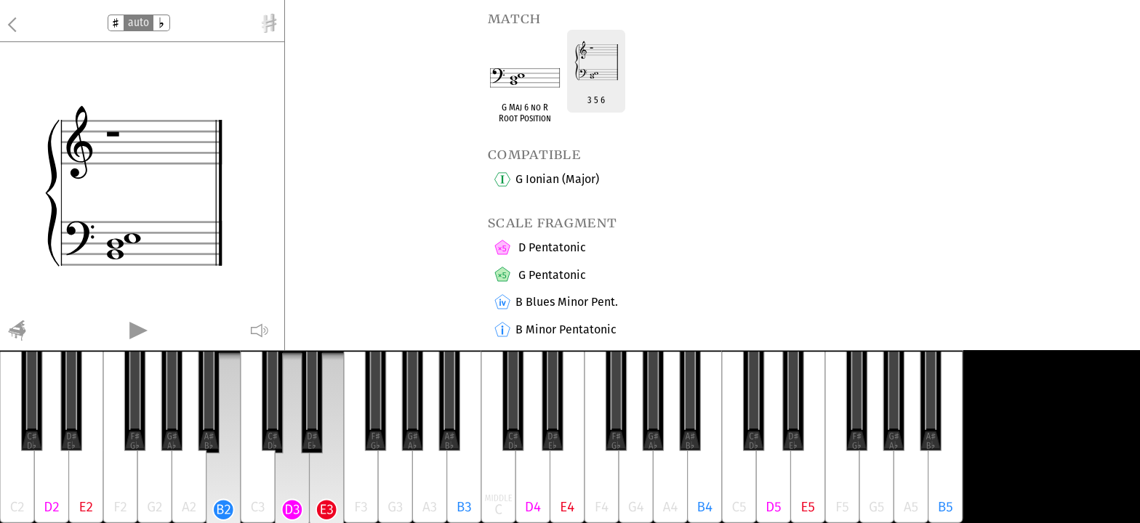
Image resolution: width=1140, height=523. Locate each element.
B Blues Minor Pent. (566, 303)
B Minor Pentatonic (566, 330)
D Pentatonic (550, 248)
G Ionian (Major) (557, 179)
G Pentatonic (550, 275)
